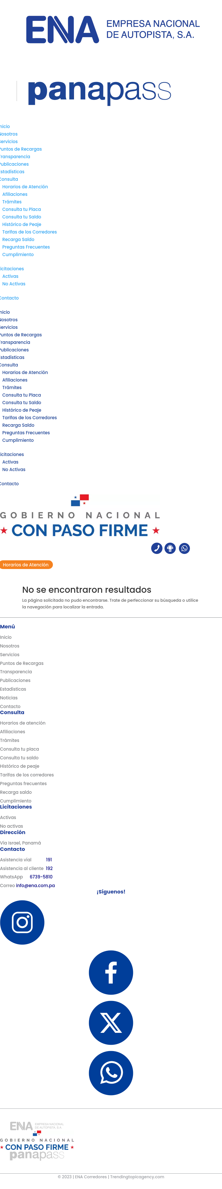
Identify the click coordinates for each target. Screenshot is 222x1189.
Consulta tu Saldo (21, 217)
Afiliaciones (14, 194)
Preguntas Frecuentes (26, 247)
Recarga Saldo (18, 239)
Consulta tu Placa (21, 209)
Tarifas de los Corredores (29, 232)
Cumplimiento (18, 254)
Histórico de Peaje (21, 224)
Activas (10, 276)
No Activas (13, 284)
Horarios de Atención (25, 187)
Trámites (12, 202)
